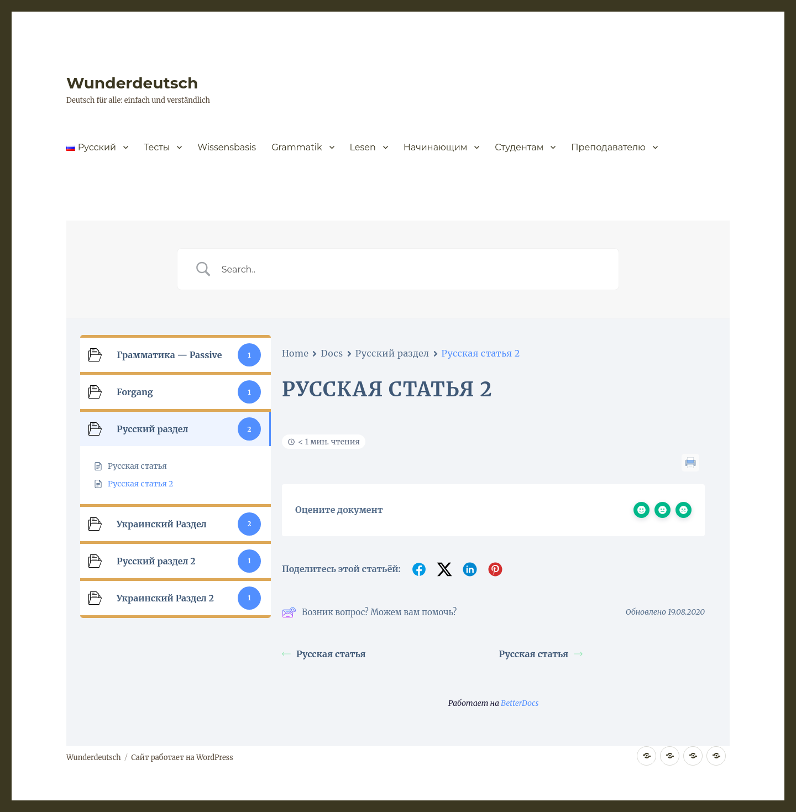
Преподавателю (608, 147)
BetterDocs (519, 703)
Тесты (157, 147)
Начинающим (436, 147)
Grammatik (296, 147)
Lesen (363, 147)
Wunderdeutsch (132, 83)
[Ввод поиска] (411, 269)
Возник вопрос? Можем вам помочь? (369, 612)
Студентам (519, 147)
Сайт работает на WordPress (182, 757)
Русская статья (324, 653)
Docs (332, 353)
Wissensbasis (226, 147)
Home (295, 353)
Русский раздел (392, 353)
